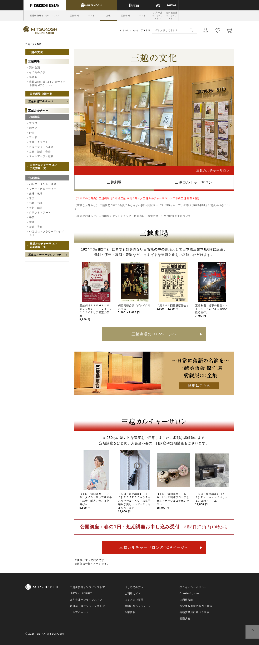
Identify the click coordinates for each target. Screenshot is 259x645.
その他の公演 (37, 72)
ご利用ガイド (133, 593)
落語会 (33, 77)
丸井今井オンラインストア (158, 15)
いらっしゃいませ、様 (135, 30)
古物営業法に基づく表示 (194, 612)
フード (33, 137)
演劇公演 (34, 67)
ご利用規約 (186, 599)
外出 (32, 132)
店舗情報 (74, 15)
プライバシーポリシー (193, 587)
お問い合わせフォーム (138, 606)
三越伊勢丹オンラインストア (45, 15)
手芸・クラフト (38, 142)
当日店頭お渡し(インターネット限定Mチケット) (47, 83)
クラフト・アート (40, 212)
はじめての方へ (134, 587)
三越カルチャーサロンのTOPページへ (154, 547)
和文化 (33, 127)
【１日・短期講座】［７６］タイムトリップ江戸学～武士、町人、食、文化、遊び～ (96, 500)
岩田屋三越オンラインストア (172, 15)
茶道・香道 (36, 226)
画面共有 (185, 618)
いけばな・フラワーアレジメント (46, 233)
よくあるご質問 (134, 599)
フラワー (34, 123)
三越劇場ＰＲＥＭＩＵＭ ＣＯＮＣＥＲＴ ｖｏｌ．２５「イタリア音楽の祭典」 (96, 312)
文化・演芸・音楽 (40, 151)
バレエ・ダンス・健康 (42, 184)
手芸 (32, 217)
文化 (108, 15)
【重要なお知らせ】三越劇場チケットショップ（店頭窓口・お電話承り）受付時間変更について (132, 215)
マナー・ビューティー (42, 188)
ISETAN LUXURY (81, 593)
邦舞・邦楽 (36, 203)
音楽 (32, 198)
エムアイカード (79, 612)
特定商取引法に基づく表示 (196, 606)
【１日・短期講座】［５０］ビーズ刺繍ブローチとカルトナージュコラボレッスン (173, 500)
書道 (32, 222)
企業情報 (130, 612)
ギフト (91, 15)
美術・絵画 (36, 207)
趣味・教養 (36, 193)
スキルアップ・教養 (41, 156)
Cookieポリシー (189, 593)
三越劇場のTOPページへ (154, 334)
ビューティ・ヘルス (41, 146)
